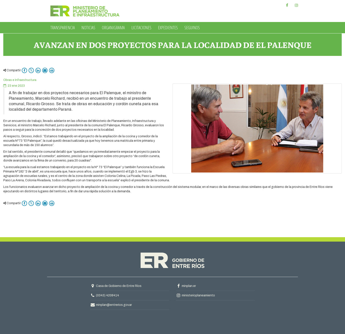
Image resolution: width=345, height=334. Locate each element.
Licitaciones (141, 28)
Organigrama (113, 28)
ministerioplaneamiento (195, 295)
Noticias (88, 28)
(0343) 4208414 (107, 295)
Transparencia (62, 28)
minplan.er (186, 286)
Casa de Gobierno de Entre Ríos (115, 286)
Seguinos (192, 28)
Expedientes (168, 28)
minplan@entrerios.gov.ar (111, 304)
